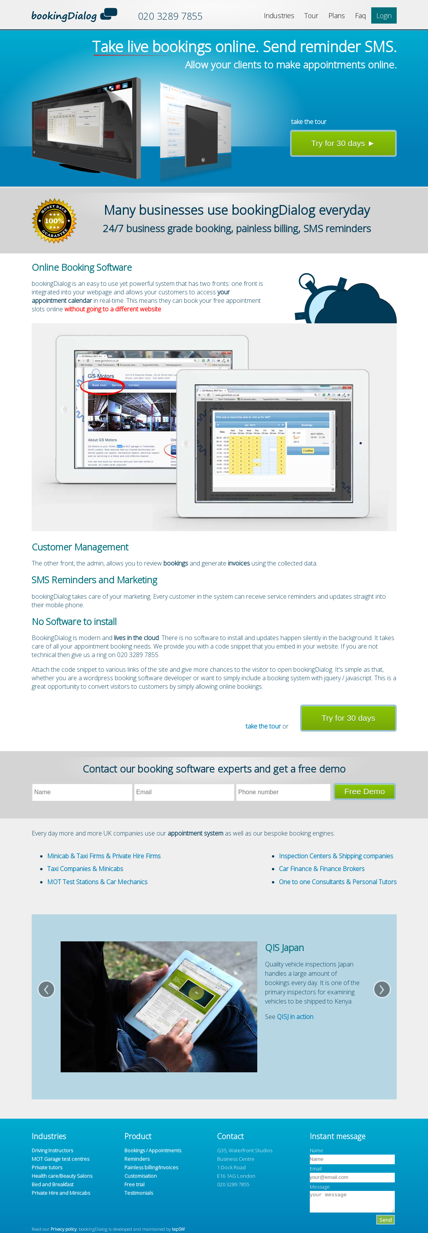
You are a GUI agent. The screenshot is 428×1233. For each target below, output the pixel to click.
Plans (336, 15)
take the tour (308, 121)
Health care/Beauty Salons (62, 1175)
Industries (279, 15)
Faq (360, 15)
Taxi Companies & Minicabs (85, 868)
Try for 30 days (348, 717)
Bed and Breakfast (52, 1184)
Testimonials (138, 1192)
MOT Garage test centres (60, 1158)
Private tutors (47, 1167)
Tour (311, 15)
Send (385, 1219)
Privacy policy (63, 1229)
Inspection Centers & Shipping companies (336, 856)
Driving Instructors (52, 1150)
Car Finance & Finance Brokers (322, 868)
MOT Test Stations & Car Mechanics (97, 882)
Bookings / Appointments (152, 1150)
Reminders (136, 1158)
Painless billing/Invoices (151, 1167)
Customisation (140, 1175)
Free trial (134, 1184)
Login (384, 15)
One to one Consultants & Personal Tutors (338, 882)
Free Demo (364, 791)
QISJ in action (295, 1016)
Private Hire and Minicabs (61, 1192)
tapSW (178, 1229)
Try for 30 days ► (343, 143)
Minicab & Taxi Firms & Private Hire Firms (104, 856)
